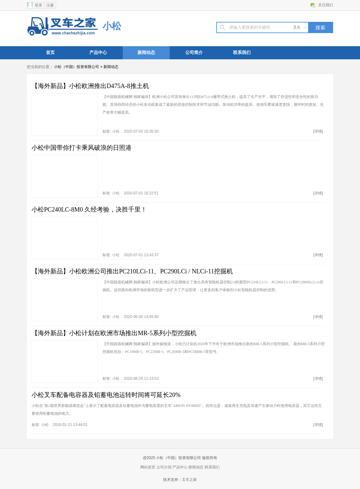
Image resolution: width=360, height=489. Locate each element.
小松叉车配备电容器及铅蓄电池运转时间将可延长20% (106, 394)
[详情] (318, 131)
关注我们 (325, 5)
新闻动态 (146, 52)
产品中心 (98, 52)
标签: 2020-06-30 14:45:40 (130, 317)
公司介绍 (164, 467)
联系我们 (242, 52)
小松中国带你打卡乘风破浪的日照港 (82, 147)
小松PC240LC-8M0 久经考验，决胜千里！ (89, 209)
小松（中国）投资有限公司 (76, 67)
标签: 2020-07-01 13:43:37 (130, 255)
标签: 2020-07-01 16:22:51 (130, 193)
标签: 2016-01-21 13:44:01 (60, 425)
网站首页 (147, 467)
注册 (50, 5)
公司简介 (194, 52)
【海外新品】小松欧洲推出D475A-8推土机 (90, 85)
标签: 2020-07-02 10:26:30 (130, 131)
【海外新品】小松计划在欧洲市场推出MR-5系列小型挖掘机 (114, 333)
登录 (38, 5)
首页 (50, 52)
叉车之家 (189, 479)
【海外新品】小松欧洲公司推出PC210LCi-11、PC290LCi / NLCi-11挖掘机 (132, 271)
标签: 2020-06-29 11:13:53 (130, 378)
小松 (111, 26)
